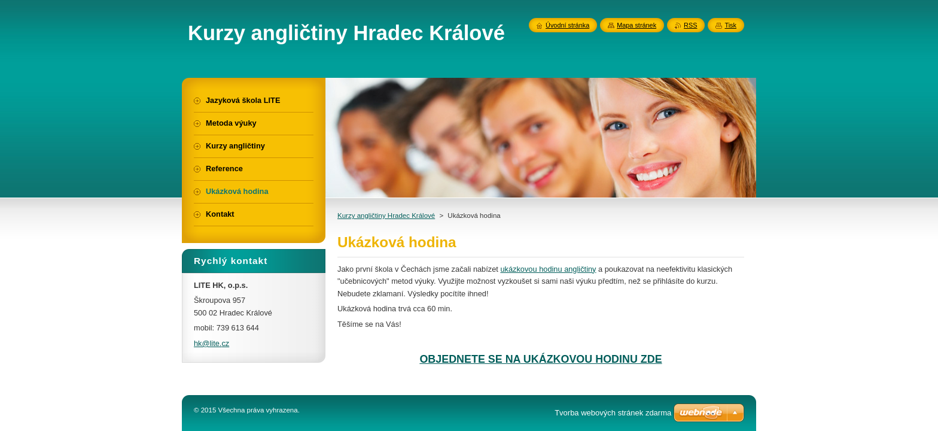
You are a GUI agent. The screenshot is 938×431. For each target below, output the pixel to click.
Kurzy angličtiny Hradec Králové (386, 215)
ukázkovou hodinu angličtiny (548, 269)
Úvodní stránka (567, 25)
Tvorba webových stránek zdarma (613, 412)
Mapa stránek (636, 25)
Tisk (730, 25)
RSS (690, 25)
